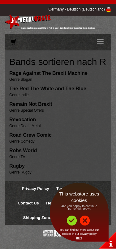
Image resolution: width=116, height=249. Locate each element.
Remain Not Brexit (30, 104)
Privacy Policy (35, 188)
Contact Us (28, 203)
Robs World (23, 150)
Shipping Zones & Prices (47, 217)
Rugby (17, 166)
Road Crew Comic (30, 135)
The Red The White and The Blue (47, 88)
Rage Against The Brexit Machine (48, 73)
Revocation (22, 119)
